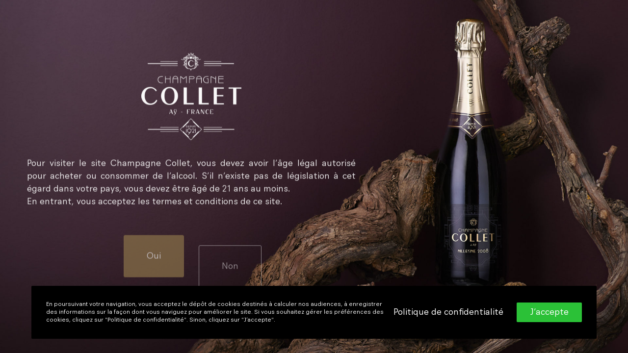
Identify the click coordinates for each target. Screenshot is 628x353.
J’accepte (549, 312)
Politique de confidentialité (448, 312)
